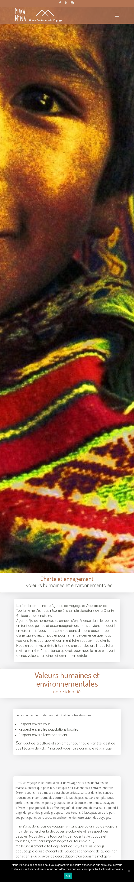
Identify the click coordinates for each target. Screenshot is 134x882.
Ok (68, 875)
